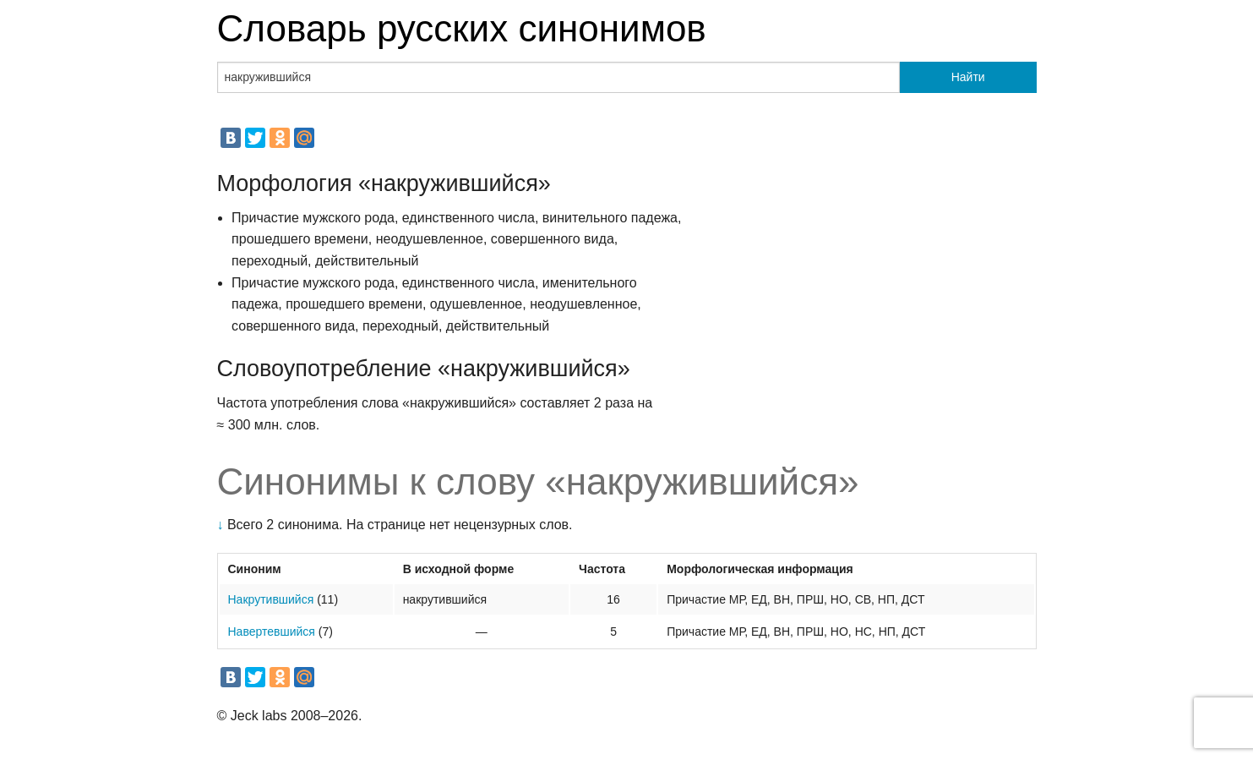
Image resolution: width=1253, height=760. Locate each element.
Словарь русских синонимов (461, 28)
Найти (968, 77)
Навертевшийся (271, 631)
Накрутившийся (271, 599)
